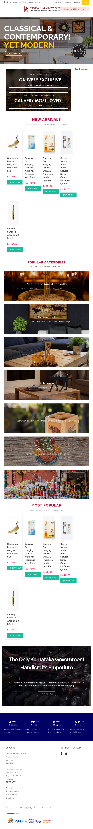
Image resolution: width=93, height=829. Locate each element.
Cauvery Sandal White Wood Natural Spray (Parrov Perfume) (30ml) (65, 557)
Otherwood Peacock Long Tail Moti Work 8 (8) (12, 550)
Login (68, 2)
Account (58, 2)
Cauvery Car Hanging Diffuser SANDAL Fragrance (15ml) (48, 167)
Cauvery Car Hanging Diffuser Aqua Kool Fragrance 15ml (30, 167)
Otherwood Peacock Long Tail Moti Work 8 (12, 164)
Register (77, 2)
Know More (46, 694)
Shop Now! (14, 53)
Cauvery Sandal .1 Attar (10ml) (13, 231)
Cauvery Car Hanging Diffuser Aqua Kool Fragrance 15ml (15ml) (30, 553)
